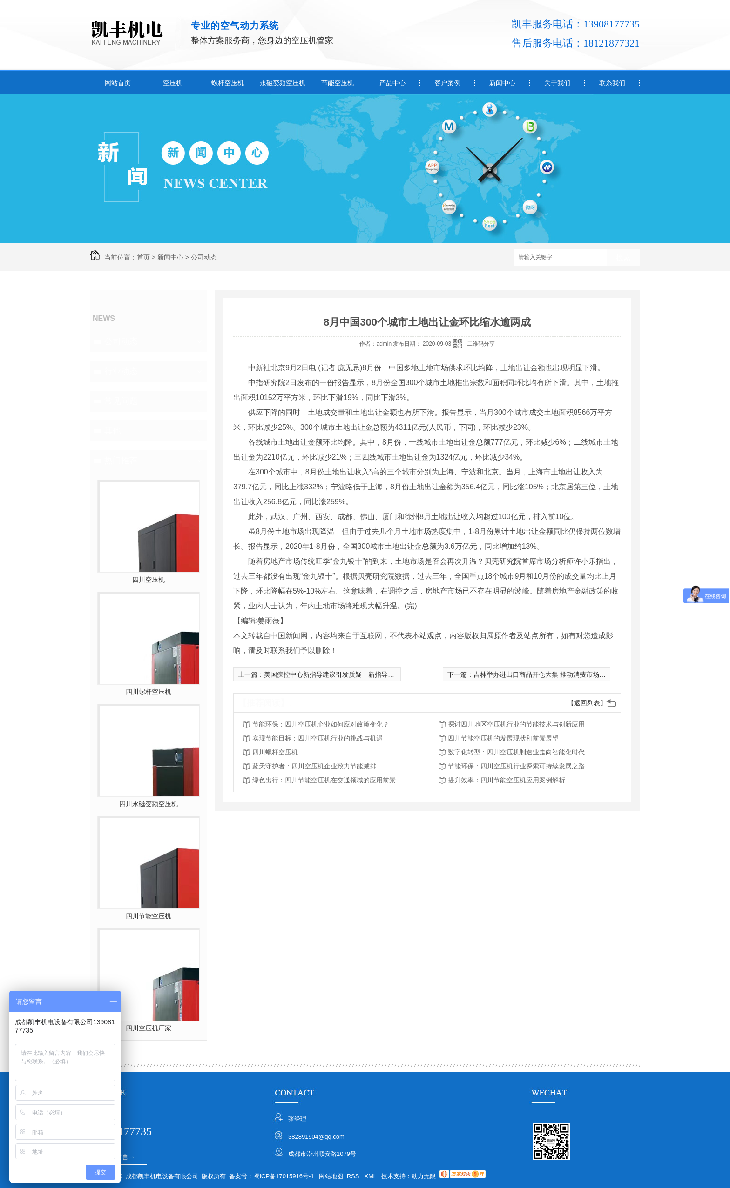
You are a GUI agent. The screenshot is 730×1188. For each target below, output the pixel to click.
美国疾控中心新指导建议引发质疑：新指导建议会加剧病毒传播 (355, 674)
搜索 (623, 258)
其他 (112, 430)
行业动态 (121, 371)
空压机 (172, 83)
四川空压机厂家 (148, 1028)
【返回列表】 (587, 703)
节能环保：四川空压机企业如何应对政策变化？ (320, 724)
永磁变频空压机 (282, 83)
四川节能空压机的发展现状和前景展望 (503, 738)
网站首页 (118, 83)
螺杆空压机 (227, 83)
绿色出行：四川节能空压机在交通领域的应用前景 (324, 780)
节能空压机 (337, 83)
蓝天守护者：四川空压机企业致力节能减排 (314, 766)
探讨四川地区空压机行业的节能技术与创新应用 (516, 724)
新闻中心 (502, 83)
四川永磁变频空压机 (148, 804)
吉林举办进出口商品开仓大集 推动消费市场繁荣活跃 (549, 674)
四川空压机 (148, 579)
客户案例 (447, 83)
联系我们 (612, 83)
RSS (354, 1176)
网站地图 (331, 1176)
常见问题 (121, 401)
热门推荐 (121, 460)
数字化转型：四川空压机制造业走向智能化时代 (516, 752)
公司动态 (204, 257)
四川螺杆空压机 (148, 691)
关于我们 (557, 83)
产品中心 (392, 83)
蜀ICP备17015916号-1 (284, 1176)
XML (371, 1176)
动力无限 (424, 1176)
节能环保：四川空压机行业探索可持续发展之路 (516, 766)
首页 (143, 257)
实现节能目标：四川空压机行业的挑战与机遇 (317, 738)
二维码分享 (481, 343)
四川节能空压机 (148, 916)
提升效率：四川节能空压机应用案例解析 (506, 780)
